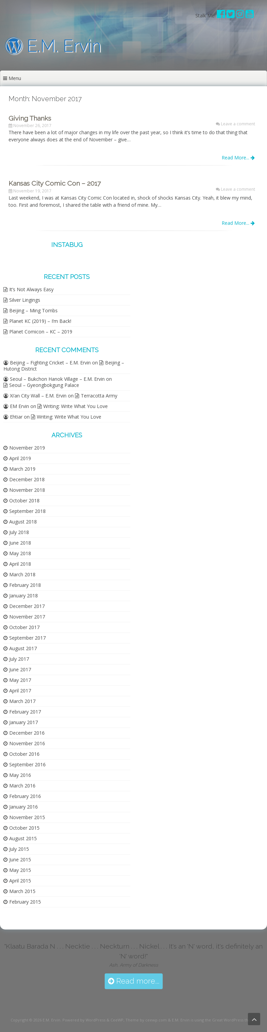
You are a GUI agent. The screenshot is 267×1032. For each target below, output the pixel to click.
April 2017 (20, 690)
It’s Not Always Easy (31, 289)
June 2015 (20, 859)
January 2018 (23, 595)
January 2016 (23, 806)
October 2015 (24, 828)
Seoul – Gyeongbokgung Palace (44, 385)
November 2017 (27, 616)
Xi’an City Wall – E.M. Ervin (38, 395)
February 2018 (25, 585)
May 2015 (20, 870)
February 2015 (25, 901)
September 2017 (27, 638)
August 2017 (23, 648)
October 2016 (24, 754)
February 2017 (25, 711)
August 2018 (23, 521)
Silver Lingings (24, 300)
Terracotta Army (99, 395)
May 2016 (20, 775)
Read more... (133, 981)
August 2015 (23, 838)
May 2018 (20, 553)
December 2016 (27, 733)
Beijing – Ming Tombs (33, 310)
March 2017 (22, 701)
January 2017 (23, 722)
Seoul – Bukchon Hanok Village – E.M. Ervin (57, 379)
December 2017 (27, 606)
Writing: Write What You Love (75, 406)
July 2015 (19, 849)
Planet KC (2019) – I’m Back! (40, 321)
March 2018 (22, 574)
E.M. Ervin (53, 46)
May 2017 (20, 680)
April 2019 (20, 458)
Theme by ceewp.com (146, 1019)
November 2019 (27, 447)
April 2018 (20, 564)
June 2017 (20, 669)
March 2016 (22, 785)
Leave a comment (238, 124)
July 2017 (19, 659)
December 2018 (27, 479)
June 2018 (20, 543)
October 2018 (24, 500)
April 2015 (20, 880)
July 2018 (19, 532)
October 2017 (24, 627)
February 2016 (25, 796)
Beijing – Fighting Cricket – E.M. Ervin (50, 362)
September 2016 (27, 764)
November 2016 (27, 743)
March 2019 (22, 469)
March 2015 (22, 891)
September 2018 (27, 511)
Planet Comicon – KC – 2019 (40, 331)
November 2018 (27, 490)
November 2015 (27, 817)
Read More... (238, 157)
